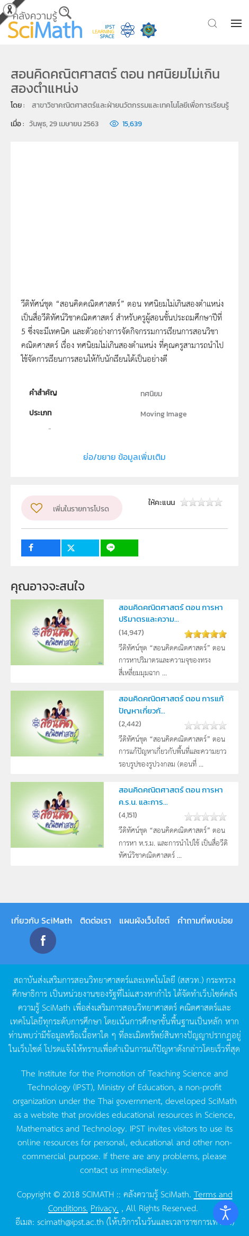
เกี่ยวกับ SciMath (41, 920)
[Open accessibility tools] (225, 1212)
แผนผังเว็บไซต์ (144, 920)
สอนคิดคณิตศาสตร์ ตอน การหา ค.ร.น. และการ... (171, 795)
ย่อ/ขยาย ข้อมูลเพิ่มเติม (124, 456)
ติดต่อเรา (95, 920)
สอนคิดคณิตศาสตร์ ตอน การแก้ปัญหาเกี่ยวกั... (171, 704)
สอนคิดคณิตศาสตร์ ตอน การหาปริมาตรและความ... (171, 613)
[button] (237, 23)
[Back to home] (45, 22)
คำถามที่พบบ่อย (205, 920)
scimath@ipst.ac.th (70, 1221)
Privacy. (105, 1207)
